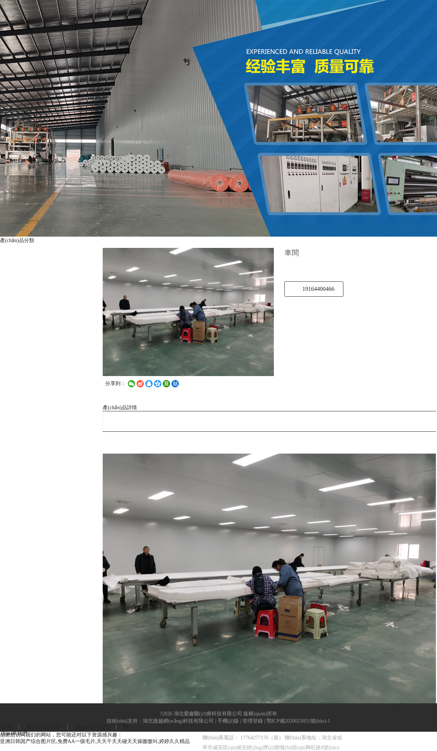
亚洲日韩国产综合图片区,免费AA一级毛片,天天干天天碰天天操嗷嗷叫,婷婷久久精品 (95, 741)
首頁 (6, 727)
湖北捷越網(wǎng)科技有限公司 (178, 721)
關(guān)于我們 (92, 727)
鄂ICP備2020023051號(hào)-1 (298, 721)
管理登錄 (253, 721)
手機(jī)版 (228, 721)
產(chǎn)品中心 (43, 727)
